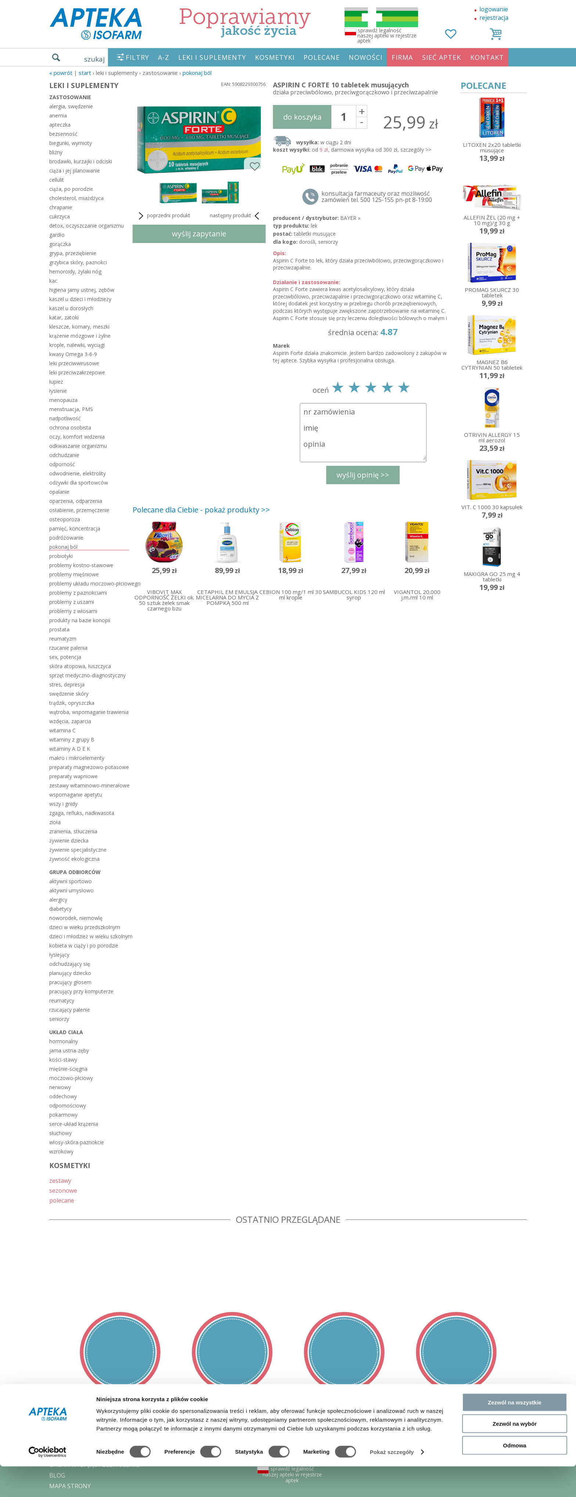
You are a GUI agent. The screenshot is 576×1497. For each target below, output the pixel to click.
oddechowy (63, 1096)
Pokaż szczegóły (392, 1482)
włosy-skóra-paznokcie (76, 1142)
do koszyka (302, 117)
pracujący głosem (70, 982)
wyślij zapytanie (199, 234)
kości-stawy (63, 1059)
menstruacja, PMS (71, 409)
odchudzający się (69, 963)
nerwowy (60, 1087)
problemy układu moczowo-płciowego (89, 583)
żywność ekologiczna (74, 858)
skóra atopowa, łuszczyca (80, 666)
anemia (58, 115)
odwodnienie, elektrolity (77, 473)
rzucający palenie (69, 1009)
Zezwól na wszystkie (514, 1432)
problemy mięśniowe (74, 574)
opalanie (59, 491)
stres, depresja (66, 684)
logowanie (493, 9)
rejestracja (493, 18)
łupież (56, 381)
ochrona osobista (70, 427)
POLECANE (321, 57)
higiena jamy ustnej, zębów (81, 289)
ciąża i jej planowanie (74, 170)
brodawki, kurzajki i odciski (80, 161)
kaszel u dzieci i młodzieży (80, 299)
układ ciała (66, 1032)
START (85, 72)
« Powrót (60, 72)
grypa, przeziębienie (72, 253)
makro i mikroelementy (76, 757)
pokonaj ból (197, 72)
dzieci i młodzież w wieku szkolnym (89, 936)
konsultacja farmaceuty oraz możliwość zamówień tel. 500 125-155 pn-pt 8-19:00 (376, 196)
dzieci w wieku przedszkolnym (84, 927)
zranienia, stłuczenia (73, 831)
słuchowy (60, 1133)
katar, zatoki (64, 317)
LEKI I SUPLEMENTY (212, 57)
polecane (61, 1200)
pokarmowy (63, 1114)
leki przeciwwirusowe (74, 363)
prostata (59, 629)
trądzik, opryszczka (71, 702)
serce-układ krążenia (73, 1123)
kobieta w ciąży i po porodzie (83, 945)
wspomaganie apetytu (75, 794)
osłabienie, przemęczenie (79, 510)
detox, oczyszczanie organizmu (86, 225)
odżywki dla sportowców (78, 482)
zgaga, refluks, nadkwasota (81, 812)
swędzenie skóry (69, 693)
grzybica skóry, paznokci (78, 262)
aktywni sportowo (70, 881)
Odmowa (514, 1475)
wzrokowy (61, 1151)
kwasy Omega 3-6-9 (73, 354)
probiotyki (61, 555)
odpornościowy (67, 1105)
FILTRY (137, 57)
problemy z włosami (73, 611)
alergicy (58, 899)
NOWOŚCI (365, 57)
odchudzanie (64, 455)
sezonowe (63, 1190)
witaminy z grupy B (71, 739)
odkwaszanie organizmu (78, 445)
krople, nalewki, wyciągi (77, 344)
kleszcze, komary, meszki (79, 326)
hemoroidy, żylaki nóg (75, 271)
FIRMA (402, 57)
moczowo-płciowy (71, 1077)
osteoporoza (64, 519)
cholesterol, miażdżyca (76, 198)
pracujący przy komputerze (81, 991)
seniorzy (59, 1018)
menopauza (63, 399)
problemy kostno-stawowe (81, 565)
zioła (55, 822)
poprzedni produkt (163, 216)
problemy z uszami (71, 601)
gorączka (60, 243)
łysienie (58, 390)
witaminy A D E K (69, 748)
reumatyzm (62, 638)
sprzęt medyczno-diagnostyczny (87, 675)
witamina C (62, 730)
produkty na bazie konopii (79, 620)
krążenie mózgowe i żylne (80, 335)
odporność (62, 464)
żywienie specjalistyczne (78, 849)
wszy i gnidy (63, 803)
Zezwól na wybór (515, 1454)
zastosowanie (70, 97)
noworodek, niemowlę (75, 917)
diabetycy (60, 908)
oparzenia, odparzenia (75, 500)
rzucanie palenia (68, 647)
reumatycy (61, 1000)
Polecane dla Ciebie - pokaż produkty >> (201, 510)
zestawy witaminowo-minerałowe (89, 785)
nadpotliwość (65, 418)
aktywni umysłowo (71, 890)
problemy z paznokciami (78, 592)
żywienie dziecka (69, 840)
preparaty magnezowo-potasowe (89, 767)
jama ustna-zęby (69, 1050)
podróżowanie (66, 537)
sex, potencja (65, 656)
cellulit (56, 179)
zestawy (60, 1180)
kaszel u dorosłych (71, 308)
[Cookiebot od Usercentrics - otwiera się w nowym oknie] (47, 1482)
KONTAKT (487, 57)
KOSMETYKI (275, 57)
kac (53, 280)
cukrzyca (59, 216)
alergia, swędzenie (71, 106)
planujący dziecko (70, 972)
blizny (55, 152)
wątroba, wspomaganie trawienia (89, 711)
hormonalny (63, 1041)
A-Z (163, 57)
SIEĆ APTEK (441, 57)
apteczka (60, 124)
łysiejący (59, 954)
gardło (57, 234)
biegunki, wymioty (70, 142)
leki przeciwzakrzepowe (77, 372)
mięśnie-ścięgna (68, 1068)
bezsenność (63, 133)
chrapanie (60, 207)
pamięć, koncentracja (74, 528)
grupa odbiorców (75, 872)
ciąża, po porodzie (71, 188)
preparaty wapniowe (73, 776)
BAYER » (350, 217)
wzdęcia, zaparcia (70, 721)
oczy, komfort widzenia (77, 436)
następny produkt (236, 216)
